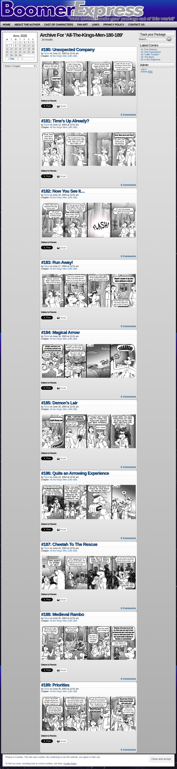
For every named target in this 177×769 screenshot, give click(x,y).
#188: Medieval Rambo (62, 614)
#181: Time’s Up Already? (65, 120)
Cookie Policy (70, 763)
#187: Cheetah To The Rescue (69, 544)
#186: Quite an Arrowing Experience (75, 473)
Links (95, 24)
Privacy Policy (113, 24)
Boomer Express (88, 10)
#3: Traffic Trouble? (150, 54)
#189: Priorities (55, 684)
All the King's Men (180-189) (63, 56)
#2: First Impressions (151, 52)
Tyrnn (46, 53)
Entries (146, 71)
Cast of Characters (58, 24)
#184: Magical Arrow (60, 332)
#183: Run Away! (57, 262)
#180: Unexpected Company (67, 49)
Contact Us (136, 24)
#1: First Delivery (149, 49)
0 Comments (128, 114)
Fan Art (82, 24)
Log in (144, 69)
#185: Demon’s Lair (59, 402)
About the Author (27, 24)
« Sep (11, 58)
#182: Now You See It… (63, 191)
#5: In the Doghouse (150, 59)
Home (6, 24)
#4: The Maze (147, 57)
